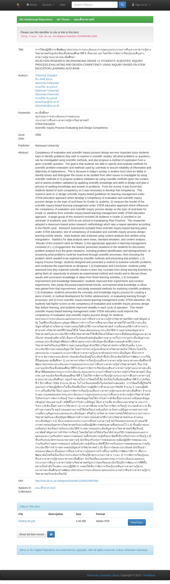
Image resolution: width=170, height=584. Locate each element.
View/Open (136, 522)
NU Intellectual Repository (36, 19)
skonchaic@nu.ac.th (47, 101)
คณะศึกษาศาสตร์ (84, 19)
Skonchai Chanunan (47, 82)
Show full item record (31, 534)
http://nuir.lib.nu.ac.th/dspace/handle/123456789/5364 (66, 480)
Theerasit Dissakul (46, 75)
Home (31, 4)
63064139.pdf (27, 521)
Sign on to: (141, 4)
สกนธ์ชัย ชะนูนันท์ (46, 86)
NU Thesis (63, 19)
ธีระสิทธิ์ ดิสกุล (43, 79)
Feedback (149, 575)
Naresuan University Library (103, 575)
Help (62, 4)
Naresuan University (47, 90)
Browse (48, 4)
